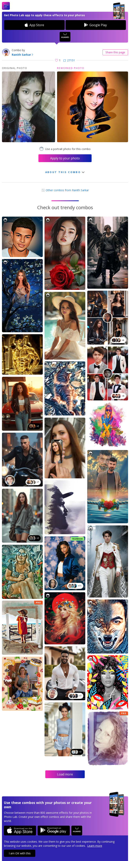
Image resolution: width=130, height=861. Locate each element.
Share (115, 52)
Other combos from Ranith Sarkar (65, 190)
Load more (65, 774)
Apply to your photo (65, 158)
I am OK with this (20, 853)
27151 (69, 60)
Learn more (94, 846)
